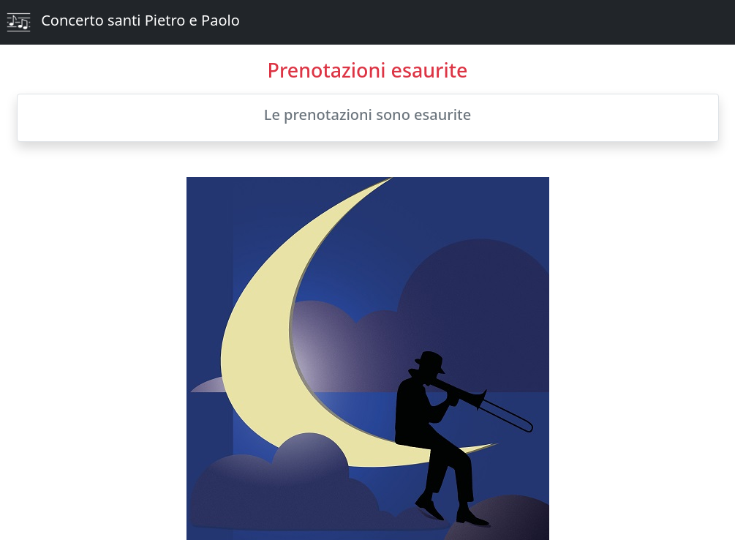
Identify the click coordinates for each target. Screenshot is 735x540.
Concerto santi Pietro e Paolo (123, 22)
